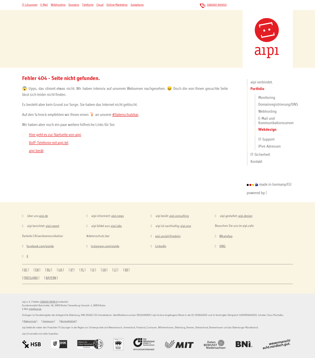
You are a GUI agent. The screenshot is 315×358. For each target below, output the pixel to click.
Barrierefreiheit (68, 321)
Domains (74, 5)
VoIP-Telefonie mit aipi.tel (48, 143)
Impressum (48, 321)
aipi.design (245, 216)
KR (126, 270)
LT (115, 270)
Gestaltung (137, 5)
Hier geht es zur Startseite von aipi (55, 135)
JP (71, 270)
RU (48, 270)
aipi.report (52, 226)
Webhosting (58, 5)
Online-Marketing (117, 5)
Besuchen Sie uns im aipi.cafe (234, 226)
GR (104, 270)
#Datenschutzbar (125, 115)
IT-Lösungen (29, 5)
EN (37, 270)
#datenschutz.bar (97, 236)
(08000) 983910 (217, 5)
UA (60, 270)
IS (93, 270)
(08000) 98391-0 (49, 302)
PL (82, 270)
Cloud (99, 5)
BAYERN (51, 278)
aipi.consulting (179, 216)
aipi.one (185, 226)
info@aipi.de (35, 309)
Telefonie (87, 5)
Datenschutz (30, 321)
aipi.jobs (116, 226)
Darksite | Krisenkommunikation (42, 236)
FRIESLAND (31, 278)
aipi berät (36, 151)
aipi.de (43, 216)
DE (25, 270)
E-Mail (44, 5)
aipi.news (117, 216)
